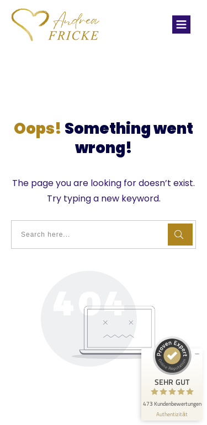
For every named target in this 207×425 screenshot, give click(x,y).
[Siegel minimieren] (197, 353)
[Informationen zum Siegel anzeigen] (172, 414)
